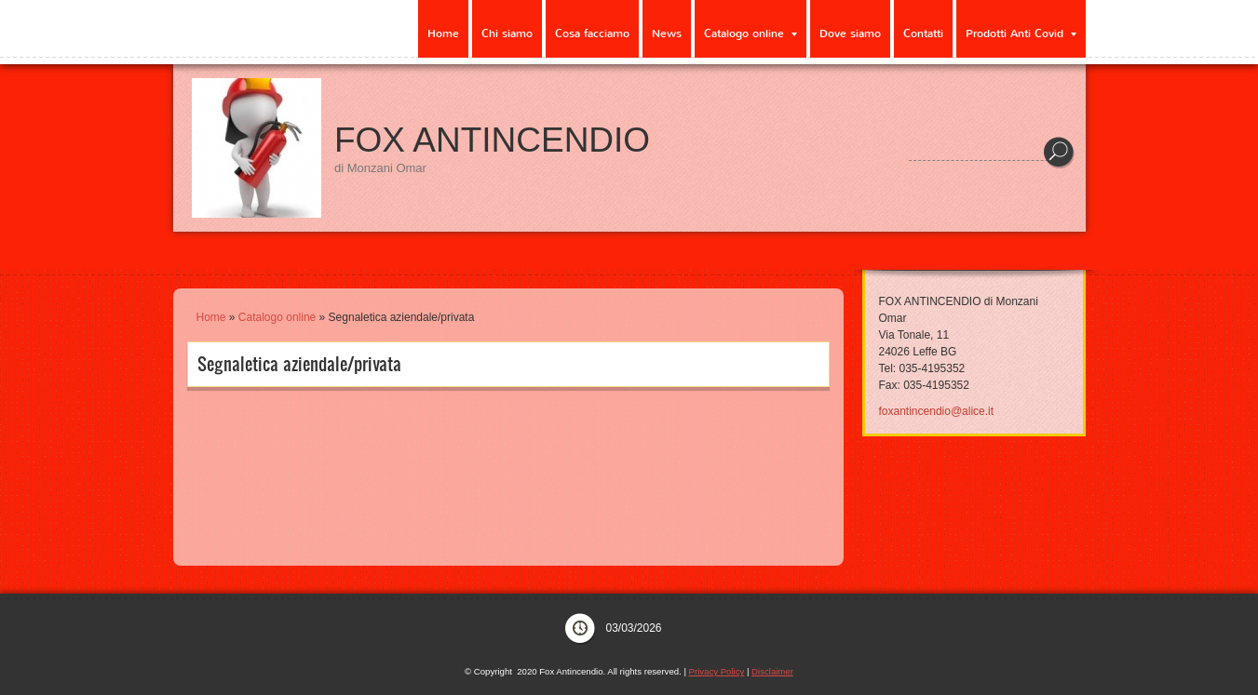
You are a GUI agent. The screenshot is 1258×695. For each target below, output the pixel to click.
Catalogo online (750, 33)
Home (443, 33)
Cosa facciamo (592, 33)
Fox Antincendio (492, 140)
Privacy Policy (717, 671)
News (667, 33)
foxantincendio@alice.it (936, 411)
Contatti (923, 33)
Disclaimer (772, 671)
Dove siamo (850, 33)
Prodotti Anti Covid (1021, 33)
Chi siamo (507, 33)
